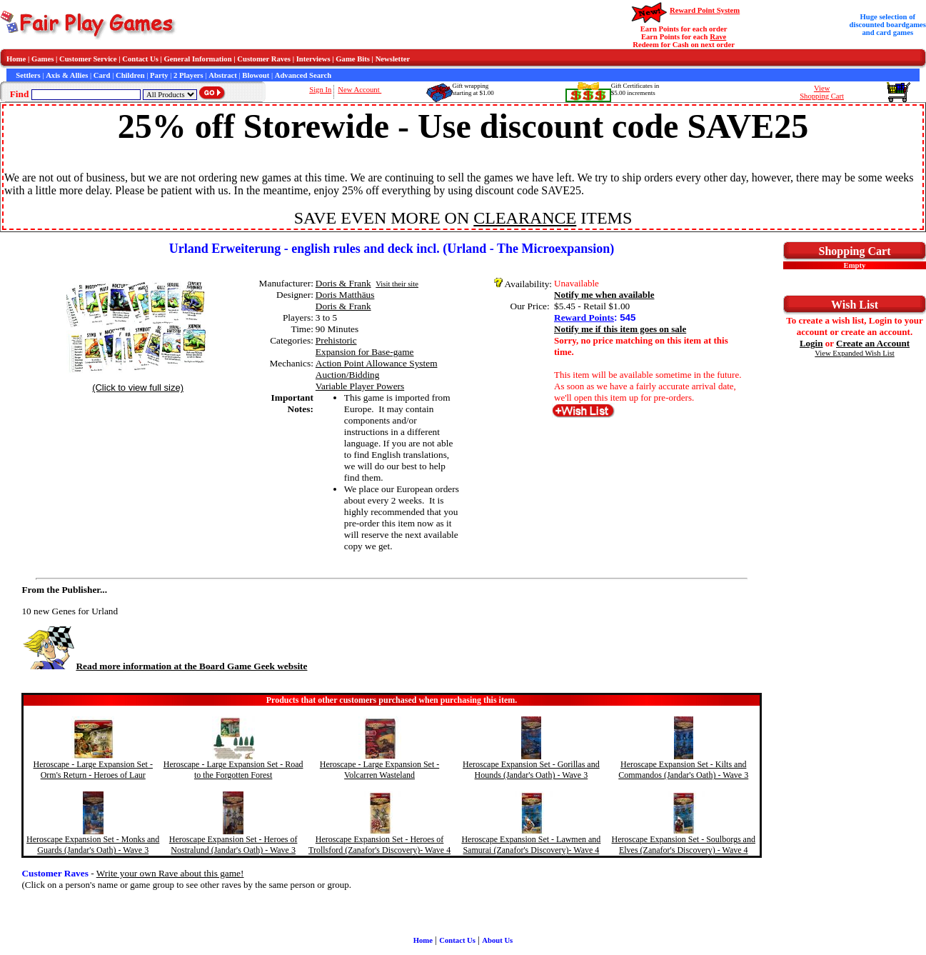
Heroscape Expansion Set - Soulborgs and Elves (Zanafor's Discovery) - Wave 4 (683, 844)
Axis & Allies (67, 75)
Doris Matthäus (345, 294)
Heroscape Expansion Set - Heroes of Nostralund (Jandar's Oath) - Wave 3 (233, 844)
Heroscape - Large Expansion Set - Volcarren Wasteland (379, 769)
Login (811, 343)
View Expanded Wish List (855, 353)
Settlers (28, 75)
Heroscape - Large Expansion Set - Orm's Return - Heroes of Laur (93, 769)
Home (16, 59)
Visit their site (397, 284)
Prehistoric (336, 340)
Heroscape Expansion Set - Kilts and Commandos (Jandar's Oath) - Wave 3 (683, 769)
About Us (497, 940)
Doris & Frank (343, 283)
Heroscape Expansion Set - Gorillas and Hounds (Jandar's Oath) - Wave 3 (531, 769)
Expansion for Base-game (365, 351)
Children (130, 75)
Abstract (222, 75)
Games (42, 59)
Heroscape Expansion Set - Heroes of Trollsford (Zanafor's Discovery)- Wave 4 (379, 844)
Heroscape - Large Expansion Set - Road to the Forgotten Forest (233, 769)
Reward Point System (705, 10)
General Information (198, 59)
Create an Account (873, 343)
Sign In (320, 90)
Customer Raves (264, 59)
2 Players (188, 75)
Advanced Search (303, 75)
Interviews (313, 59)
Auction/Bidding (348, 374)
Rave (718, 37)
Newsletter (393, 59)
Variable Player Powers (360, 386)
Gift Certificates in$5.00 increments (635, 89)
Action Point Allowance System (377, 363)
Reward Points (584, 317)
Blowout (255, 75)
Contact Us (140, 59)
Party (159, 75)
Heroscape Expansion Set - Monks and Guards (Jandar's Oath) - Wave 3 (92, 844)
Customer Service (88, 59)
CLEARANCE (524, 218)
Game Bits (353, 59)
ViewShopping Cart (822, 92)
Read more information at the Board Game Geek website (164, 666)
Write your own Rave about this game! (170, 873)
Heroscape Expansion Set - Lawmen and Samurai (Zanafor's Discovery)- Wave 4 (530, 844)
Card (102, 75)
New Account (359, 90)
